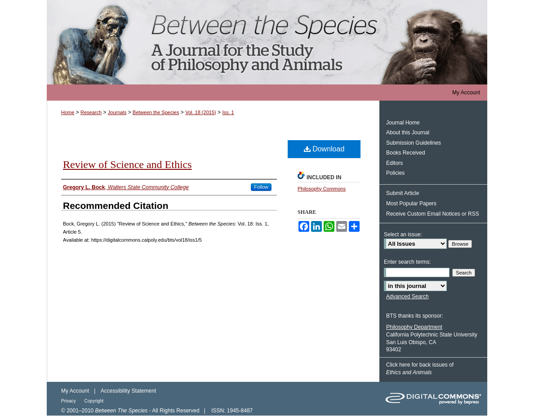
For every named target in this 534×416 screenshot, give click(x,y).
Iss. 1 (228, 112)
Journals (117, 112)
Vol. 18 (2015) (200, 112)
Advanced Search (407, 296)
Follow (261, 187)
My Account (75, 391)
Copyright (94, 400)
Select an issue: (403, 234)
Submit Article (402, 193)
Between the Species (267, 42)
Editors (394, 163)
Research (91, 112)
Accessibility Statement (128, 391)
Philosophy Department (414, 327)
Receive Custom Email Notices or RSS (432, 214)
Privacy (69, 400)
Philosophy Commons (322, 188)
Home (67, 112)
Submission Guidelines (413, 143)
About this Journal (407, 132)
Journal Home (403, 122)
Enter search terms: (407, 262)
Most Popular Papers (411, 203)
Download (324, 149)
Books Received (405, 153)
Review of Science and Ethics (127, 164)
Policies (395, 173)
